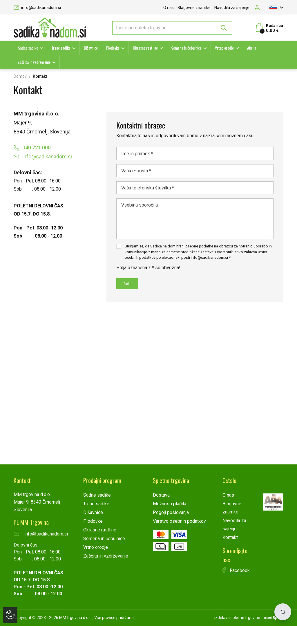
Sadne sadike (28, 48)
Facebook (236, 570)
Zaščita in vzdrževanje (34, 62)
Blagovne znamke (194, 7)
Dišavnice (91, 48)
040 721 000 (32, 147)
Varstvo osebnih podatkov (179, 521)
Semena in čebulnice (186, 48)
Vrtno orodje (224, 48)
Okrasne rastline (145, 48)
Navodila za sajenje (231, 7)
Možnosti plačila (169, 503)
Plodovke (112, 48)
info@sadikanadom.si (37, 7)
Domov (20, 76)
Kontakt (230, 537)
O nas (168, 7)
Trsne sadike (60, 48)
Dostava (161, 495)
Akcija (251, 48)
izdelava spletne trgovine (237, 617)
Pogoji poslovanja (171, 512)
